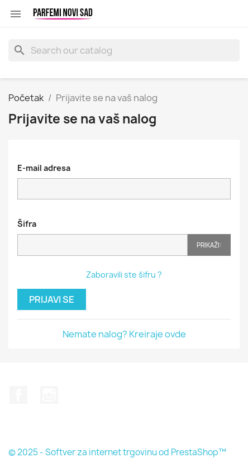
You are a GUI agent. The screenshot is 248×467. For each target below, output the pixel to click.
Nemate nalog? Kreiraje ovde (124, 334)
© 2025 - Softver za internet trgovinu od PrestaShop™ (117, 452)
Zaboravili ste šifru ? (124, 274)
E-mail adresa (43, 168)
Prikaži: (209, 245)
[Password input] (102, 245)
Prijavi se (51, 299)
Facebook (18, 395)
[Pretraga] (124, 50)
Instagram (49, 395)
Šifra (26, 223)
